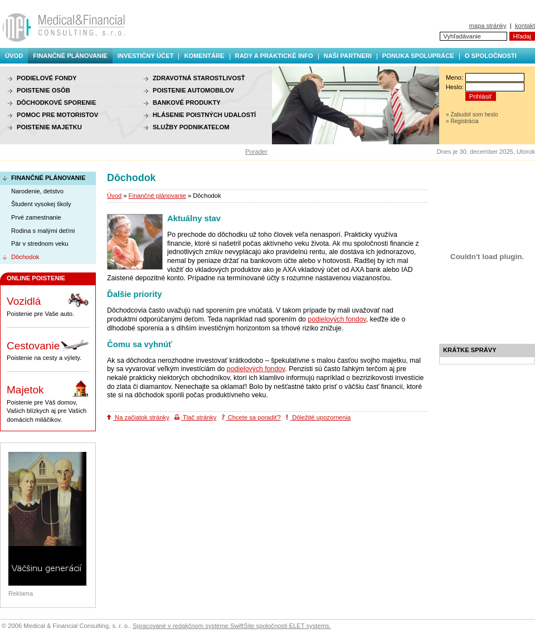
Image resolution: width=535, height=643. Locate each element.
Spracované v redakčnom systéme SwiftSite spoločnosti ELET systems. (231, 625)
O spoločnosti (491, 55)
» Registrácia (462, 121)
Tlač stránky (195, 417)
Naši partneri (348, 55)
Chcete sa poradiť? (251, 417)
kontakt (525, 25)
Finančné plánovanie (70, 55)
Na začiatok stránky (138, 417)
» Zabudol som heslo (472, 114)
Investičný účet (146, 55)
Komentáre (204, 55)
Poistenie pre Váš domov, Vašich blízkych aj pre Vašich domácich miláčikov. (48, 401)
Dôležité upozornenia (318, 417)
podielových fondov (337, 319)
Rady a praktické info (274, 55)
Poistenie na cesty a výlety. (48, 349)
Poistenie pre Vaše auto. (48, 304)
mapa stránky (487, 25)
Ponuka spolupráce (418, 55)
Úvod (14, 55)
